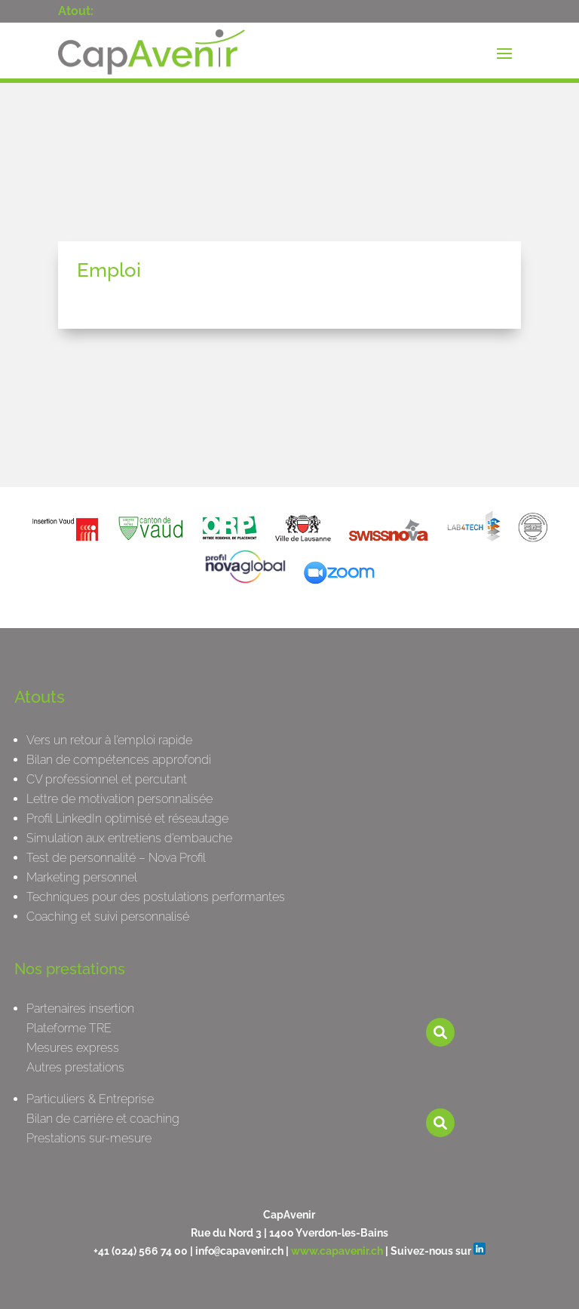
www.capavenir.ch (337, 1251)
